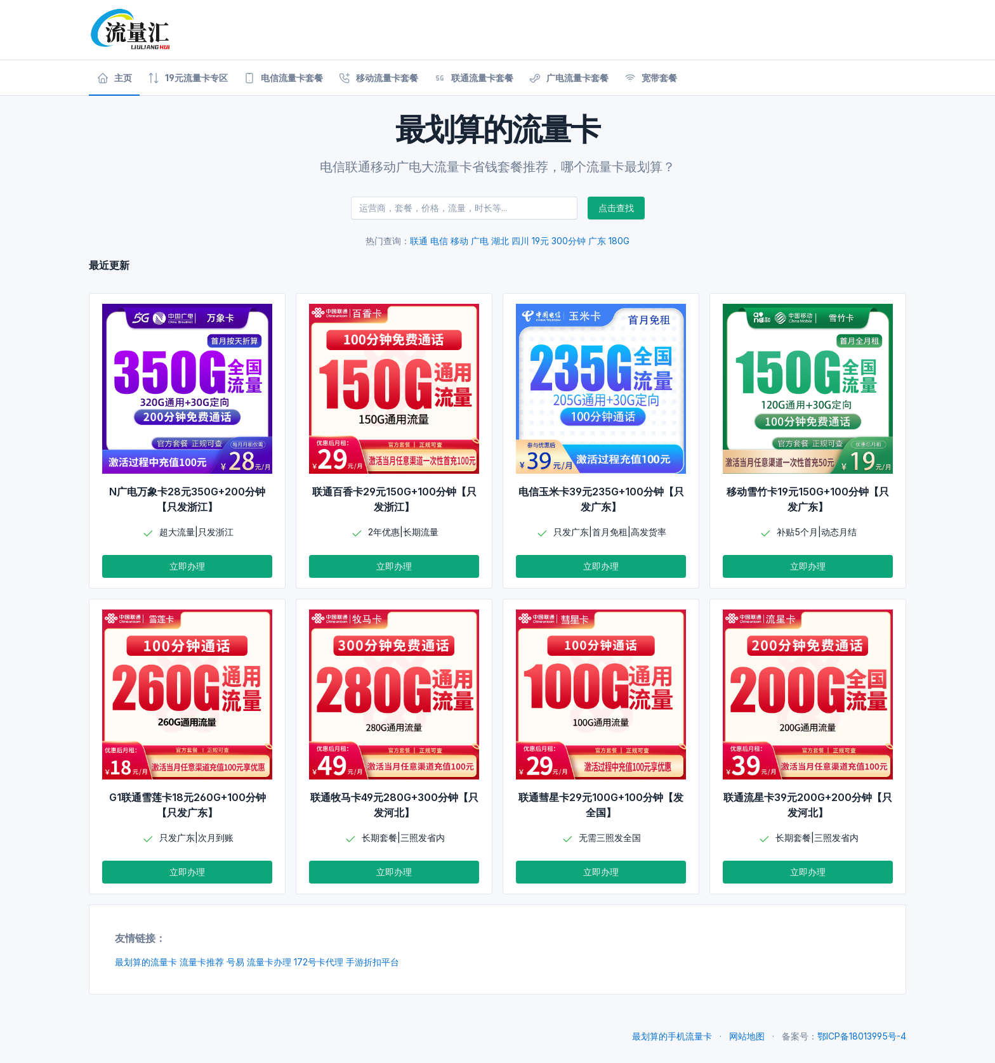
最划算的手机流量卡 (672, 1036)
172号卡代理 (318, 961)
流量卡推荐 (202, 961)
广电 (480, 240)
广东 (597, 240)
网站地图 (747, 1036)
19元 (540, 240)
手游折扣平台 (372, 961)
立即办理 (187, 566)
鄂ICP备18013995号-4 (861, 1036)
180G (619, 240)
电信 (439, 240)
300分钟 (568, 240)
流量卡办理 (269, 961)
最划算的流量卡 (146, 961)
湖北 (500, 240)
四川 (520, 240)
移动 (459, 240)
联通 (419, 240)
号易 (235, 961)
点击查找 (616, 207)
